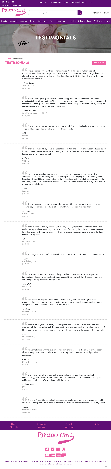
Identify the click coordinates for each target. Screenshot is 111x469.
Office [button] (80, 21)
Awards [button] (23, 21)
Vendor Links (87, 2)
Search (69, 423)
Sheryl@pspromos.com (11, 5)
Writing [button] (97, 21)
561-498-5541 (8, 1)
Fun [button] (51, 21)
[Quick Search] (53, 12)
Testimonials (76, 2)
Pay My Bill (67, 2)
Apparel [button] (13, 21)
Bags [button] (32, 21)
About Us (48, 2)
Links (97, 423)
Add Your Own (99, 62)
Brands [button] (4, 21)
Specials (41, 426)
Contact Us (57, 2)
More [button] (106, 21)
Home (41, 2)
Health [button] (71, 21)
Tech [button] (89, 21)
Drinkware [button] (42, 21)
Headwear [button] (61, 21)
